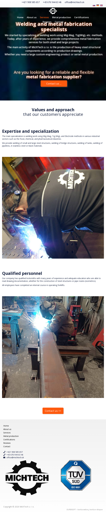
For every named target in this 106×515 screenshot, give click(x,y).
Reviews (47, 21)
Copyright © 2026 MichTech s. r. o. (18, 506)
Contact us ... (53, 83)
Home (20, 17)
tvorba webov (83, 509)
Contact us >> (53, 410)
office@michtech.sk (74, 2)
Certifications (81, 17)
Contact (59, 21)
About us (32, 17)
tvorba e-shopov (96, 509)
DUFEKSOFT (71, 509)
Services (44, 17)
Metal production (61, 17)
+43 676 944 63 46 (52, 2)
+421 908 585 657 (31, 2)
